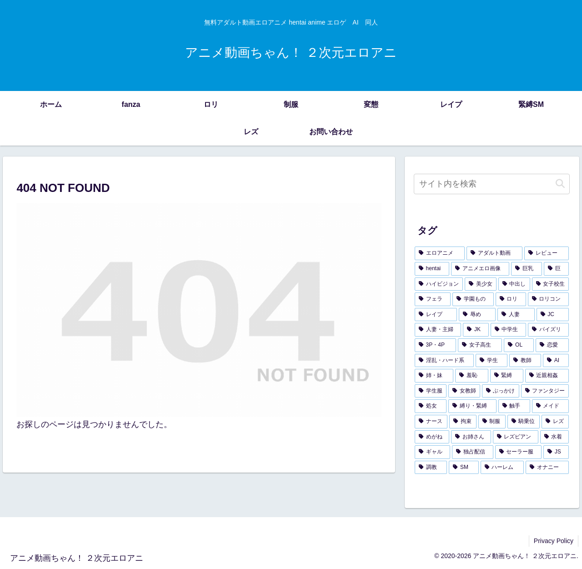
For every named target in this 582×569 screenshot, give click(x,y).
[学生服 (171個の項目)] (431, 391)
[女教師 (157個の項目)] (464, 391)
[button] (560, 184)
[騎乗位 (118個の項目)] (523, 421)
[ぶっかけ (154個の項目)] (500, 391)
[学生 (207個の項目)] (491, 361)
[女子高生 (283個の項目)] (480, 345)
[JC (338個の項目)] (553, 315)
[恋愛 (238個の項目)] (552, 345)
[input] (492, 184)
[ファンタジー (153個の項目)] (545, 391)
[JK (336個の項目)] (475, 330)
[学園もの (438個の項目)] (473, 299)
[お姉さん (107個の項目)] (471, 437)
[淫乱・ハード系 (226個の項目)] (444, 361)
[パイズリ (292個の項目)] (548, 330)
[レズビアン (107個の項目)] (515, 437)
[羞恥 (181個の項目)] (471, 376)
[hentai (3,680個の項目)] (432, 269)
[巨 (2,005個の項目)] (556, 269)
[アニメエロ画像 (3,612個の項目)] (480, 269)
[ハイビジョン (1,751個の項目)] (439, 284)
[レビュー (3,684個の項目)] (546, 253)
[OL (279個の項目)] (519, 345)
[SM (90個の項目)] (463, 467)
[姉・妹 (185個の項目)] (434, 376)
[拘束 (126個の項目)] (463, 421)
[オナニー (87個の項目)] (547, 467)
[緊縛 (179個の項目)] (506, 376)
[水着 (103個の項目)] (554, 437)
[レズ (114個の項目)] (555, 421)
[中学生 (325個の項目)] (508, 330)
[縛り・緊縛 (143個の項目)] (472, 406)
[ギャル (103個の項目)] (432, 452)
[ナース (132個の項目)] (431, 421)
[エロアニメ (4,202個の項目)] (440, 253)
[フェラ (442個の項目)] (433, 299)
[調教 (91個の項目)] (431, 467)
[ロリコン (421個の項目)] (548, 299)
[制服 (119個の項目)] (492, 421)
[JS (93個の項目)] (556, 452)
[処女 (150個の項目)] (431, 406)
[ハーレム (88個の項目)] (502, 467)
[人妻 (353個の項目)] (515, 315)
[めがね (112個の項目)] (432, 437)
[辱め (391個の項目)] (477, 315)
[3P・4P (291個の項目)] (435, 345)
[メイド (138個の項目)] (550, 406)
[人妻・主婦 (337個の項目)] (438, 330)
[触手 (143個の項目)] (514, 406)
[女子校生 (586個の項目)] (550, 284)
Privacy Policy (553, 540)
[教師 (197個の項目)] (525, 361)
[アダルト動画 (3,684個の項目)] (494, 253)
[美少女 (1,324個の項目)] (481, 284)
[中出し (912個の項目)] (514, 284)
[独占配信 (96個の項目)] (472, 452)
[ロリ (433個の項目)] (511, 299)
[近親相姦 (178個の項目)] (547, 376)
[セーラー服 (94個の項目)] (518, 452)
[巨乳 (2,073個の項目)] (526, 269)
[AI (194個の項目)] (556, 361)
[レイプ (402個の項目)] (436, 315)
